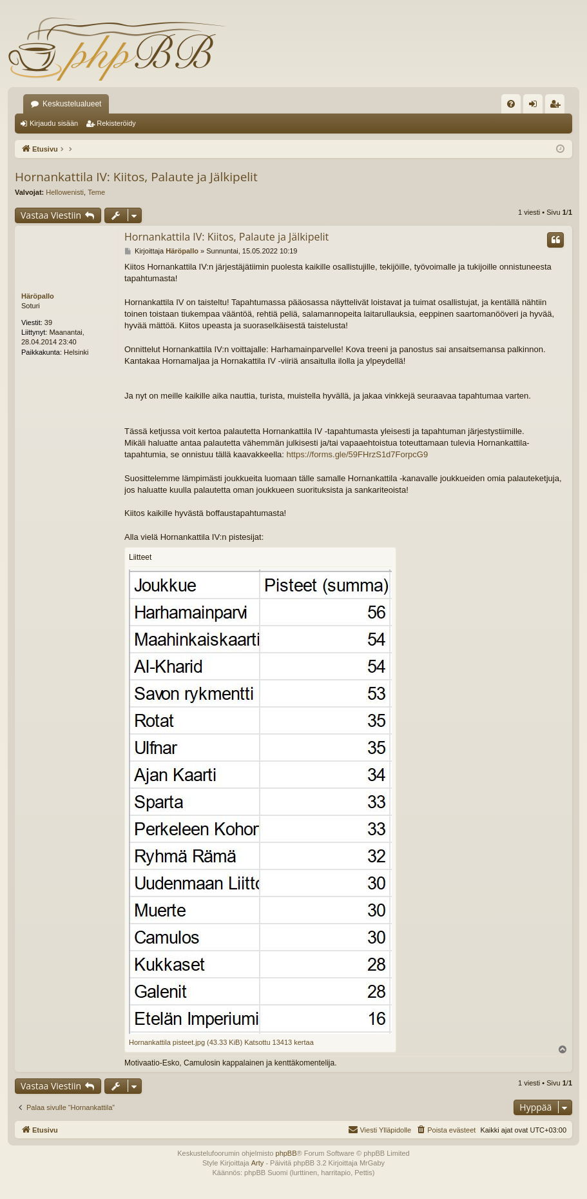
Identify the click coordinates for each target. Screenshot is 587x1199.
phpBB (286, 1153)
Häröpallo (37, 296)
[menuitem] (511, 104)
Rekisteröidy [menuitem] (557, 106)
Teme (96, 192)
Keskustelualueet (72, 103)
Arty (257, 1163)
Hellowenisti (65, 192)
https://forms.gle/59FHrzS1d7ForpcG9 (357, 454)
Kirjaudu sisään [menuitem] (536, 106)
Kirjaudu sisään (54, 123)
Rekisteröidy (116, 123)
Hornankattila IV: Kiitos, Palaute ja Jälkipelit (136, 176)
